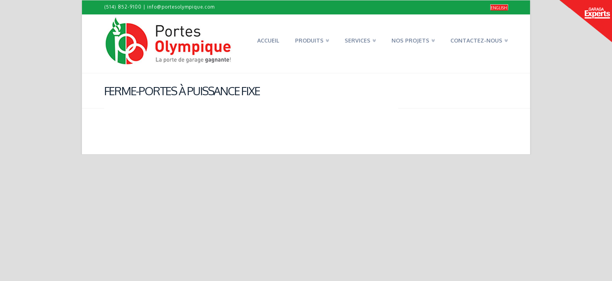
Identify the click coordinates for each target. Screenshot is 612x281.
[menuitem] (499, 8)
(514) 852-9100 (123, 7)
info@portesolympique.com (181, 7)
